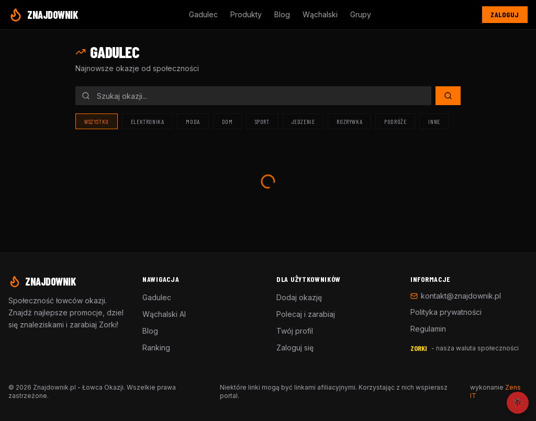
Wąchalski (320, 14)
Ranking (156, 347)
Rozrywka (349, 121)
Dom (227, 121)
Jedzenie (303, 121)
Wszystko (96, 121)
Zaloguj (504, 14)
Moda (192, 121)
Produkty (246, 14)
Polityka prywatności (446, 312)
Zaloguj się (295, 347)
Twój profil (294, 330)
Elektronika (147, 121)
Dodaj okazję (299, 297)
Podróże (395, 121)
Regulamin (428, 328)
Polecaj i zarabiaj (305, 314)
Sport (262, 121)
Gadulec (203, 14)
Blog (282, 14)
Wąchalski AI (164, 314)
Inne (434, 121)
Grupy (360, 14)
